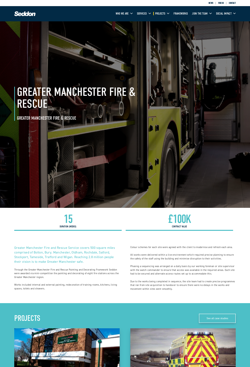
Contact (232, 3)
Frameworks (181, 13)
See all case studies (217, 318)
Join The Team (202, 13)
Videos (221, 3)
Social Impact (226, 13)
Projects (162, 13)
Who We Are (124, 13)
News (211, 3)
